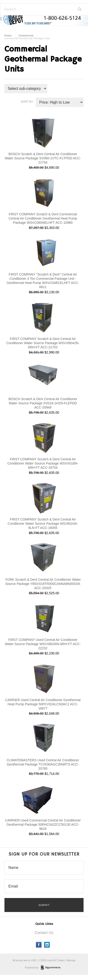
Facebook (39, 945)
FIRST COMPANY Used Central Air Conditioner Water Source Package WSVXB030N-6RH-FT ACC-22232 (43, 644)
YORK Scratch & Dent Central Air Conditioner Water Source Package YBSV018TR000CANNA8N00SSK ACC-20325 (43, 584)
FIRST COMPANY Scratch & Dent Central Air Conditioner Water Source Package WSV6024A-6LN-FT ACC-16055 (43, 523)
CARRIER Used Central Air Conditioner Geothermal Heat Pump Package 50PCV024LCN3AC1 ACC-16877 (42, 704)
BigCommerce (52, 967)
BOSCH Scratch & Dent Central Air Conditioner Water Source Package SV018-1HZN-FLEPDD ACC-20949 (42, 403)
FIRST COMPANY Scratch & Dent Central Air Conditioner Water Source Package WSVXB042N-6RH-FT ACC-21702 (43, 343)
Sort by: (27, 101)
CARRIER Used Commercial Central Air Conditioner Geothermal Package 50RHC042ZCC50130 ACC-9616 (43, 824)
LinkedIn (47, 945)
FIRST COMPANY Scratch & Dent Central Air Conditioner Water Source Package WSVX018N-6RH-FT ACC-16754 (42, 463)
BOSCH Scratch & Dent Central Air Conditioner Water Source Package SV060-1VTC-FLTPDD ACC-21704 (43, 158)
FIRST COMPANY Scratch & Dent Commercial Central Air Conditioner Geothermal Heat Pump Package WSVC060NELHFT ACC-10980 (43, 218)
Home (8, 35)
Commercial (26, 35)
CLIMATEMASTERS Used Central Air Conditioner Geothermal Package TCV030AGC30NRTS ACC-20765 (43, 764)
